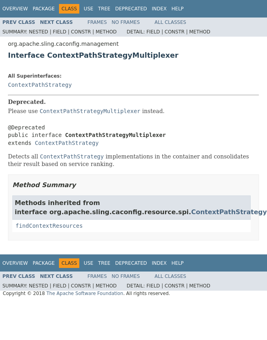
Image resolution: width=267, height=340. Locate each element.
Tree (104, 9)
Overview (15, 9)
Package (44, 9)
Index (159, 9)
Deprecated (131, 9)
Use (88, 9)
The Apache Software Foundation (84, 293)
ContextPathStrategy (40, 85)
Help (177, 9)
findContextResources (49, 226)
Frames (97, 22)
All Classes (170, 22)
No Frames (126, 22)
